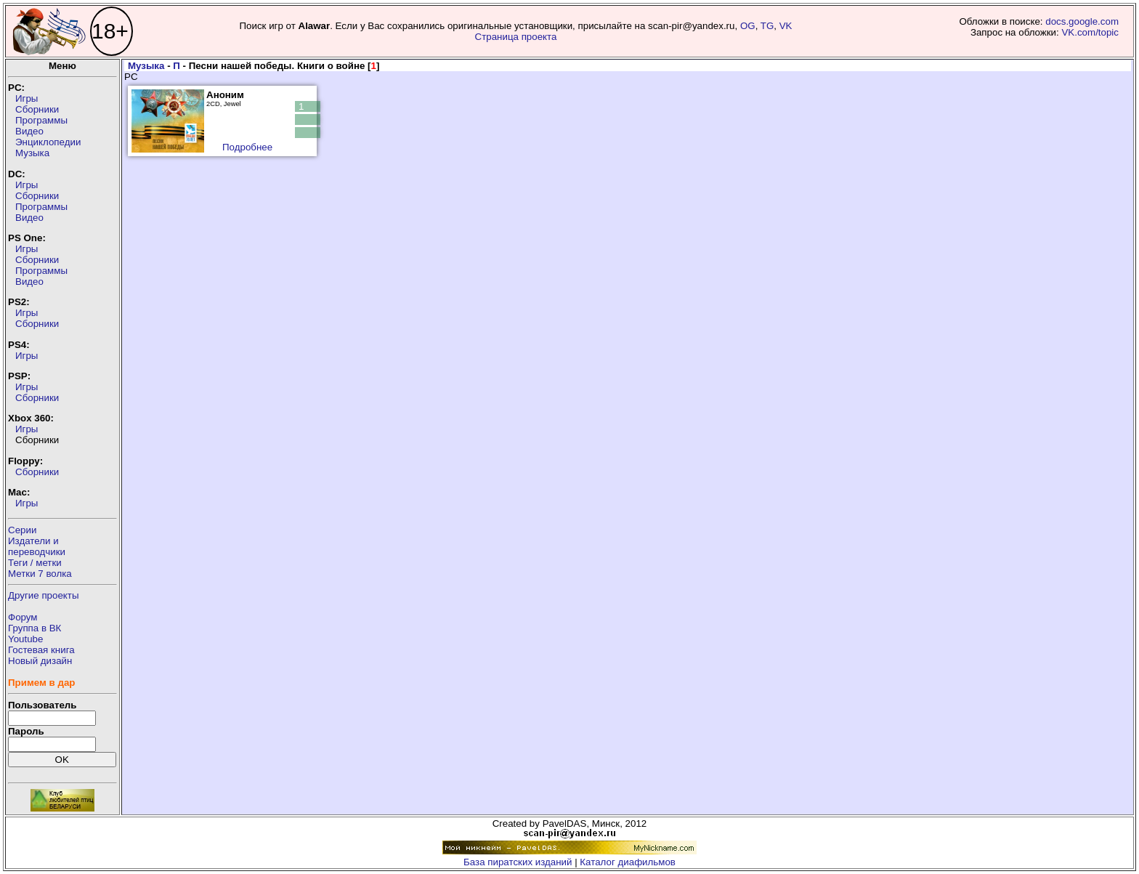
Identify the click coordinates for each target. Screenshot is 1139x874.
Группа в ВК (34, 628)
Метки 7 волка (40, 573)
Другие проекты (43, 595)
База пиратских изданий (517, 862)
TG (767, 25)
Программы (41, 120)
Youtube (25, 639)
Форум (23, 617)
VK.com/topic (1090, 32)
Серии (22, 530)
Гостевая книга (41, 649)
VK (786, 25)
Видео (29, 131)
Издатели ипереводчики (36, 546)
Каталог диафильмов (628, 862)
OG (747, 25)
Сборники (37, 109)
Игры (26, 98)
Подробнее (247, 147)
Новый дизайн (40, 660)
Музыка (32, 152)
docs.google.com (1082, 21)
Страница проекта (516, 36)
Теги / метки (35, 562)
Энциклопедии (48, 142)
